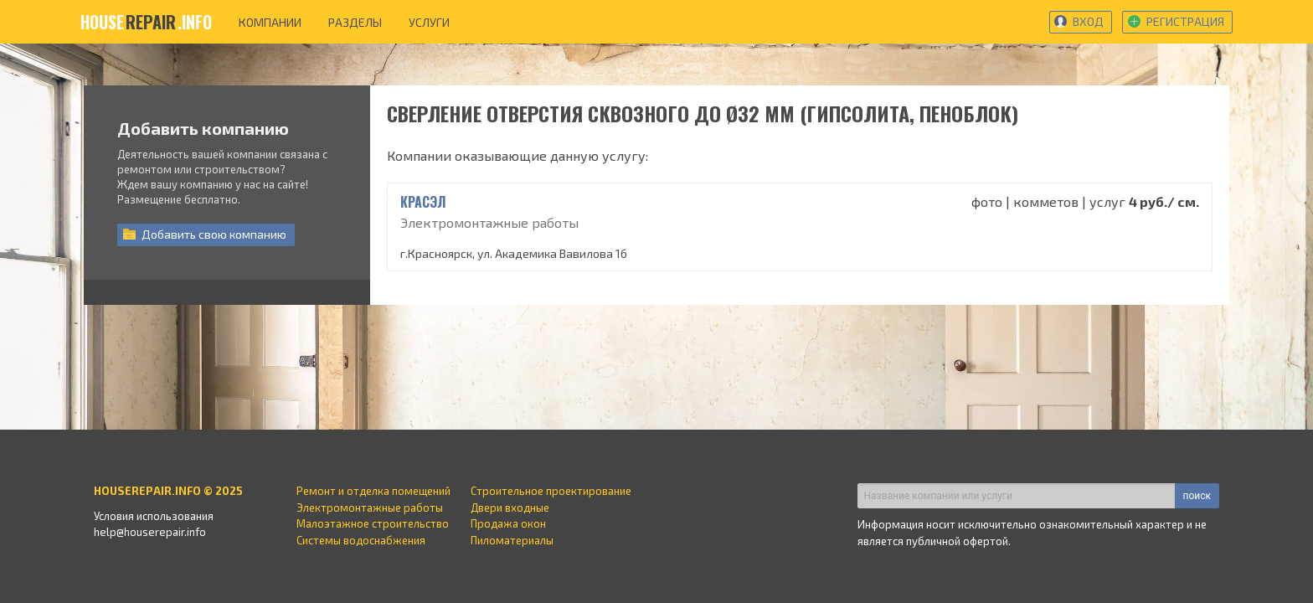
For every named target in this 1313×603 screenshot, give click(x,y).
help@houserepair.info (150, 532)
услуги (429, 22)
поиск (1197, 496)
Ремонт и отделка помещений (373, 490)
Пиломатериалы (512, 540)
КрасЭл (423, 202)
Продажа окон (508, 523)
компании (270, 22)
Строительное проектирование (551, 490)
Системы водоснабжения (360, 540)
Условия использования (154, 516)
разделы (355, 22)
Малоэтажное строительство (372, 523)
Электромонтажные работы (369, 507)
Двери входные (510, 507)
